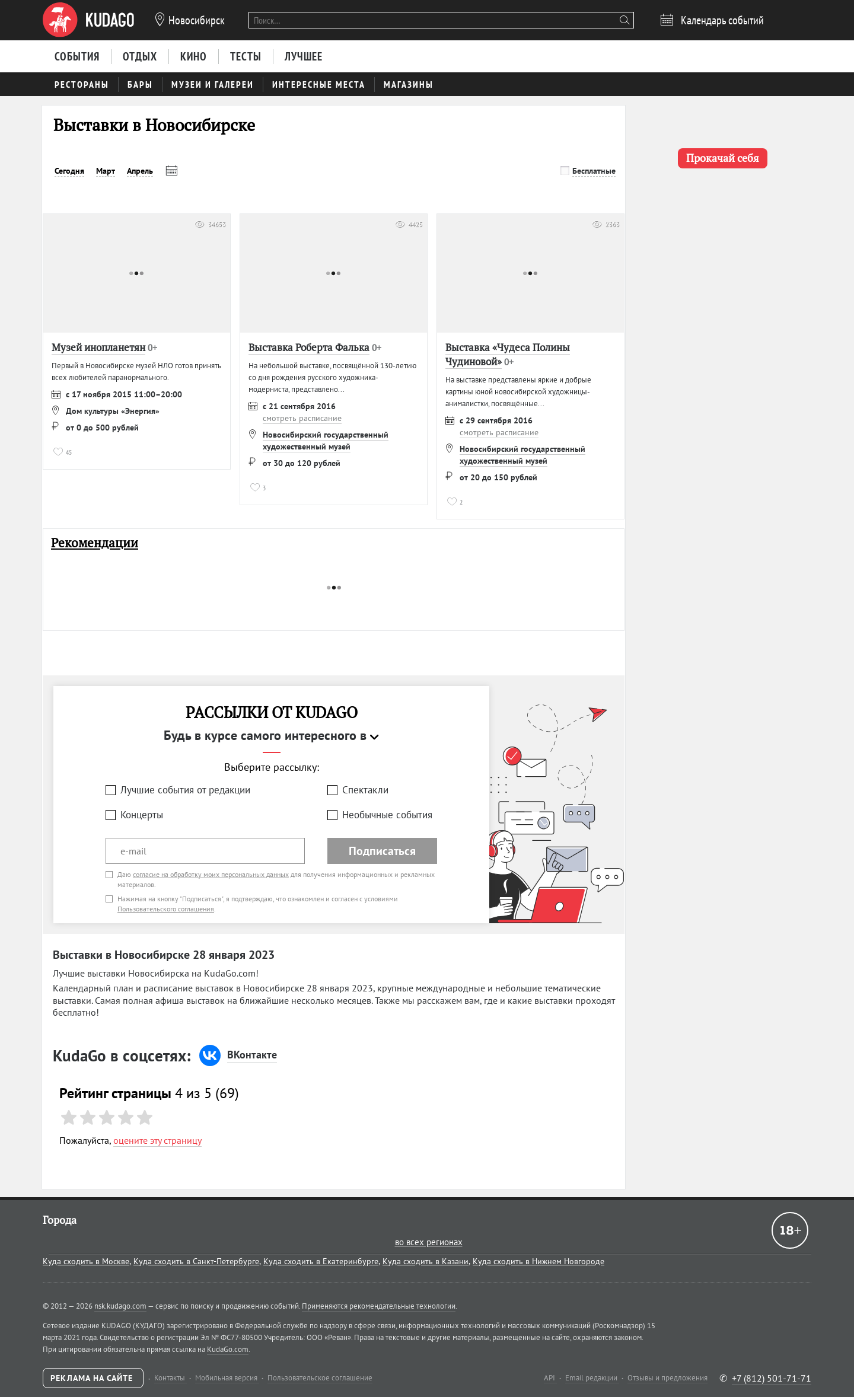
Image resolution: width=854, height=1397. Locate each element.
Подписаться (382, 851)
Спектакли (365, 789)
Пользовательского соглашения (165, 908)
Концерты (141, 814)
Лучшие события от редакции (185, 789)
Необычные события (387, 814)
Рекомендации (94, 543)
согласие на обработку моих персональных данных (211, 874)
